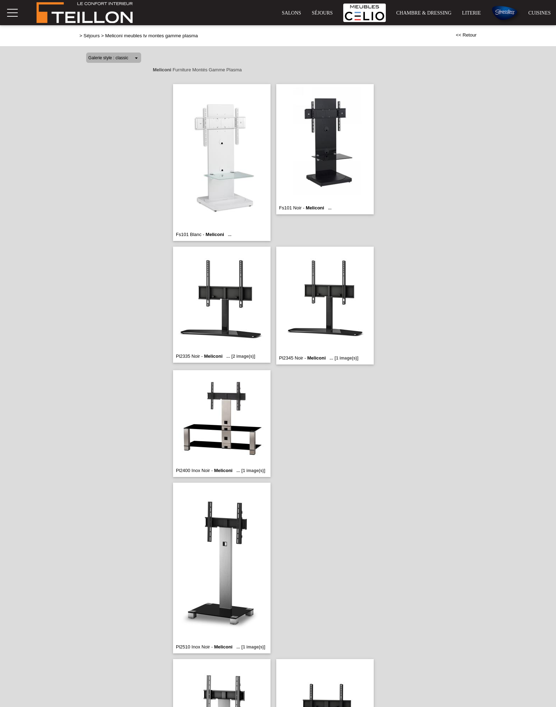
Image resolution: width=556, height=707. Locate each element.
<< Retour (466, 35)
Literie (471, 13)
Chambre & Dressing (424, 13)
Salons (291, 13)
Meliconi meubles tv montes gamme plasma (151, 35)
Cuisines (539, 13)
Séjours (322, 13)
